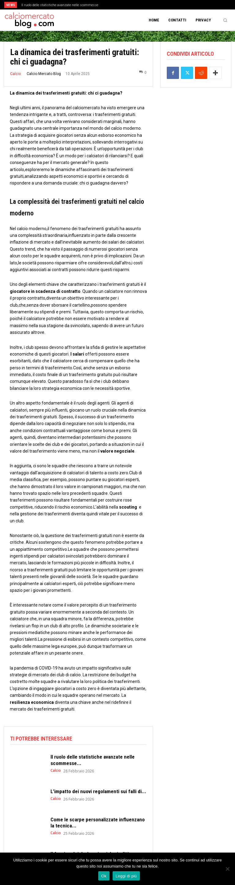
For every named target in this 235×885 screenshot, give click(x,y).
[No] (227, 869)
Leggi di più (126, 876)
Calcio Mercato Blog (44, 74)
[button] (225, 20)
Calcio (15, 74)
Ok (103, 876)
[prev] (119, 5)
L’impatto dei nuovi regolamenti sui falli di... (98, 791)
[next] (129, 5)
